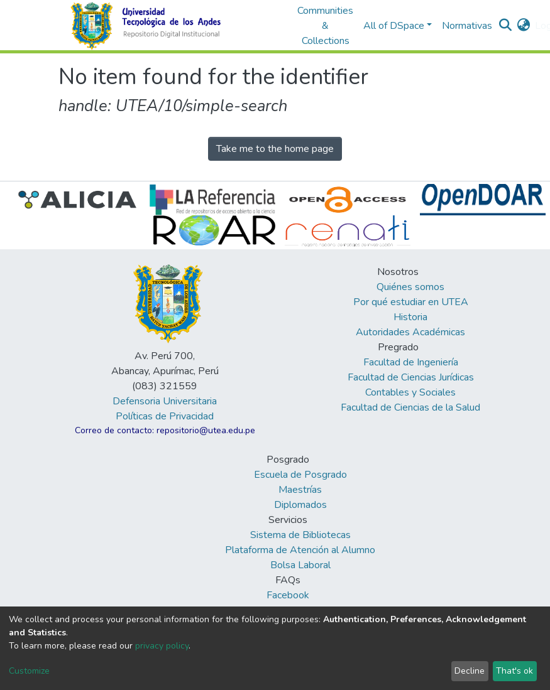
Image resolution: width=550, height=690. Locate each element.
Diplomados (300, 505)
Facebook (288, 595)
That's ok (514, 671)
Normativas (467, 26)
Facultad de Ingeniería (410, 362)
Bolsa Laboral (300, 565)
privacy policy (162, 646)
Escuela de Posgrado (300, 475)
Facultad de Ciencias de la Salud (410, 407)
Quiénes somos (410, 287)
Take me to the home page (275, 149)
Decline (469, 671)
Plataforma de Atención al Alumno (300, 550)
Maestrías (300, 490)
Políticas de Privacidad (165, 416)
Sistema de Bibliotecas (300, 535)
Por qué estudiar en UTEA (410, 302)
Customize (29, 671)
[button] (523, 25)
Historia (410, 317)
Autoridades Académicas (410, 332)
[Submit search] (505, 25)
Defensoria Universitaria (165, 401)
